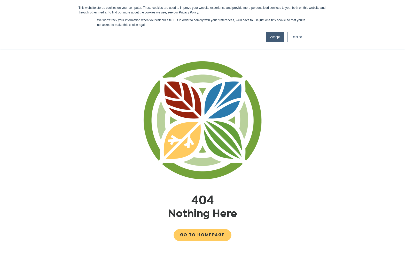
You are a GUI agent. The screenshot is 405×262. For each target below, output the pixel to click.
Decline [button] (297, 37)
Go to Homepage (202, 235)
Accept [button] (275, 37)
